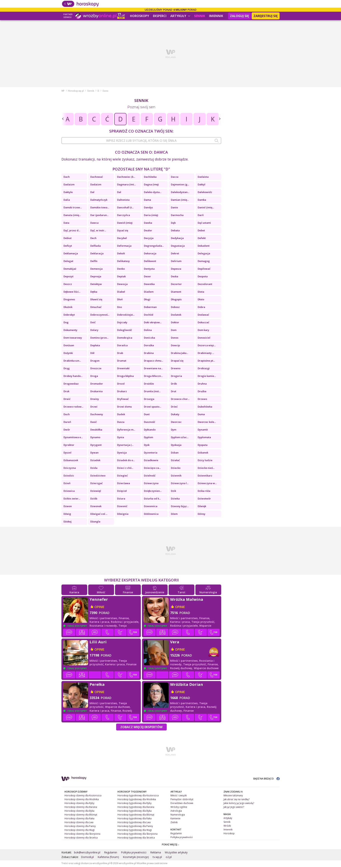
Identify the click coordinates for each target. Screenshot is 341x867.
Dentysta (149, 269)
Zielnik (174, 822)
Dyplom (148, 438)
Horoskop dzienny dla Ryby (79, 803)
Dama (147, 200)
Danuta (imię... (72, 215)
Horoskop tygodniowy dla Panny (135, 826)
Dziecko (175, 468)
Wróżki (227, 826)
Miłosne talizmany (233, 796)
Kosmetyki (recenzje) (136, 857)
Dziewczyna (151, 483)
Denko (121, 269)
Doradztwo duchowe (181, 803)
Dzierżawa (123, 483)
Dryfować (123, 399)
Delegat (68, 261)
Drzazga (149, 399)
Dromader (96, 384)
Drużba (202, 392)
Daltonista (123, 200)
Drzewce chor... (180, 399)
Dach (67, 177)
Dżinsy (201, 514)
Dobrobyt (69, 315)
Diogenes (69, 300)
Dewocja (122, 284)
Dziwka (175, 499)
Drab (120, 353)
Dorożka (149, 346)
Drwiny (94, 399)
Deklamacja (71, 254)
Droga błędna (125, 376)
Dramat (121, 361)
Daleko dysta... (152, 192)
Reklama (155, 853)
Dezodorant (205, 284)
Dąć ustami (204, 223)
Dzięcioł (122, 491)
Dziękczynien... (153, 491)
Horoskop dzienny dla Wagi (79, 830)
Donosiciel (204, 338)
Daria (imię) (151, 215)
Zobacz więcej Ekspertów (141, 727)
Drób (174, 384)
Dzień (67, 483)
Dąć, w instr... (98, 231)
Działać (175, 461)
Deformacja (124, 246)
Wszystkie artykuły (176, 853)
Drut (173, 392)
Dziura (121, 499)
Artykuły (180, 16)
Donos (174, 338)
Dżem (174, 514)
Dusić (93, 422)
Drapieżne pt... (206, 361)
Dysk (146, 445)
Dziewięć (95, 491)
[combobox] (141, 141)
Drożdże (149, 384)
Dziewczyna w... (207, 483)
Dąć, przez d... (72, 231)
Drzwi (93, 407)
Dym (173, 430)
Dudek (121, 415)
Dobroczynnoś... (99, 315)
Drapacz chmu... (153, 361)
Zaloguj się (239, 16)
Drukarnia (96, 392)
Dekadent (204, 246)
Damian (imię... (180, 200)
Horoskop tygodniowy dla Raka (134, 819)
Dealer (148, 231)
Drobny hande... (73, 376)
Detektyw (96, 284)
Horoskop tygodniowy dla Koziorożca (138, 796)
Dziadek (95, 461)
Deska (174, 277)
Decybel (122, 238)
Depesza (176, 269)
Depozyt (68, 277)
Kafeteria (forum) (108, 857)
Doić (92, 323)
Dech (93, 238)
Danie (174, 208)
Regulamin (176, 833)
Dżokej (68, 522)
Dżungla (95, 522)
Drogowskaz (71, 384)
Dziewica (69, 491)
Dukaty (175, 415)
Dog (66, 323)
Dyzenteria (150, 453)
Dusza (120, 422)
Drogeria (176, 376)
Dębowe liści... (72, 292)
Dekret (175, 254)
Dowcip (175, 346)
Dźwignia (122, 514)
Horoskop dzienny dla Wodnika (81, 800)
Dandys (148, 208)
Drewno (175, 369)
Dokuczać (203, 323)
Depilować (204, 269)
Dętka (93, 292)
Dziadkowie (151, 461)
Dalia (67, 200)
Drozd (121, 384)
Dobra (201, 307)
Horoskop (229, 833)
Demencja (96, 269)
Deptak (121, 277)
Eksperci (159, 16)
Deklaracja (97, 254)
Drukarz (122, 392)
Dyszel (67, 453)
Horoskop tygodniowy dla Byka (134, 811)
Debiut (68, 238)
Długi (147, 300)
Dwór (67, 430)
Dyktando (150, 430)
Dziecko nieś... (206, 468)
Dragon (95, 361)
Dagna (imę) (151, 185)
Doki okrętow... (153, 323)
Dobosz (175, 307)
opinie (99, 607)
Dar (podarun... (99, 215)
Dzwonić (122, 506)
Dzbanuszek (71, 461)
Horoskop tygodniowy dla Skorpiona (137, 834)
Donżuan (69, 346)
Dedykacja (177, 238)
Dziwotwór (204, 499)
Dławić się (96, 300)
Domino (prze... (99, 338)
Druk (66, 392)
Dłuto (201, 300)
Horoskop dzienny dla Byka (79, 811)
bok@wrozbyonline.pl (87, 853)
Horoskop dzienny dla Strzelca (81, 838)
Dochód (148, 315)
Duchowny (96, 415)
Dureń (67, 422)
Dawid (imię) (124, 223)
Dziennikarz (205, 476)
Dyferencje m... (126, 430)
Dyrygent (96, 445)
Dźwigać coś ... (98, 514)
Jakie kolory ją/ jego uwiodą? (239, 803)
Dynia (120, 438)
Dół (92, 353)
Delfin (93, 261)
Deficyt (68, 246)
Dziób (93, 499)
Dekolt (121, 254)
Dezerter (176, 284)
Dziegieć (122, 476)
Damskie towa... (99, 208)
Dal (92, 192)
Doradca (122, 346)
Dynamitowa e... (73, 438)
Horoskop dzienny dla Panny (80, 826)
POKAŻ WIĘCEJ (170, 845)
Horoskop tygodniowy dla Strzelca (136, 838)
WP (62, 91)
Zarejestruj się (266, 16)
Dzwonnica (150, 506)
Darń (201, 215)
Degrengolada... (154, 246)
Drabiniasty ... (206, 353)
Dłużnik (68, 307)
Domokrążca (124, 338)
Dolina (148, 330)
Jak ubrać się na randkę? (237, 800)
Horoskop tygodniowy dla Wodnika (136, 800)
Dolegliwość (124, 330)
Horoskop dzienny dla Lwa (78, 822)
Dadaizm (69, 185)
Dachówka (150, 177)
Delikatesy (123, 261)
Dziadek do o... (126, 461)
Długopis (176, 300)
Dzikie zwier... (72, 499)
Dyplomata (204, 438)
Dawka (148, 223)
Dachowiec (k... (126, 177)
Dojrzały (122, 323)
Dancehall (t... (125, 208)
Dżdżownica (151, 514)
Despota (203, 277)
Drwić (67, 399)
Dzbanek (203, 453)
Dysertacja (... (125, 445)
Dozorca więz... (207, 346)
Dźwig (67, 514)
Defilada (95, 246)
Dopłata (95, 346)
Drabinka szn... (72, 361)
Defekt (202, 238)
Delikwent (150, 261)
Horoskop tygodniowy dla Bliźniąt (135, 815)
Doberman (150, 307)
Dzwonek (95, 506)
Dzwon (68, 506)
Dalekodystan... (180, 192)
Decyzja (148, 238)
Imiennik (216, 16)
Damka (202, 200)
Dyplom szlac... (179, 438)
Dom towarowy (73, 338)
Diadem (148, 292)
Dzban (175, 453)
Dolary (94, 330)
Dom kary (203, 330)
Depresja (95, 277)
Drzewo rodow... (73, 407)
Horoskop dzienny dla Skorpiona (82, 834)
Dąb (173, 223)
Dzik (173, 491)
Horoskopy (139, 16)
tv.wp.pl (157, 857)
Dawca (94, 223)
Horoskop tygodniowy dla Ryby (134, 803)
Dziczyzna (70, 468)
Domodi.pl (87, 857)
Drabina (149, 353)
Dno (119, 307)
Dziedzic (69, 476)
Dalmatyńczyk (98, 200)
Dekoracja (150, 254)
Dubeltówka (205, 407)
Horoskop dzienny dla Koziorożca (82, 796)
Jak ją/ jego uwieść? (234, 807)
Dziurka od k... (152, 499)
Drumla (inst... (152, 392)
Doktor (175, 323)
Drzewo (202, 399)
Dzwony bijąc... (180, 506)
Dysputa (202, 445)
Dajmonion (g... (180, 185)
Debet (201, 231)
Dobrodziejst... (126, 315)
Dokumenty (70, 330)
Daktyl (201, 185)
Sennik (199, 16)
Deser (147, 277)
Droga (94, 376)
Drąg (67, 369)
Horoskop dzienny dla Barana (80, 807)
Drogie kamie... (207, 376)
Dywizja (122, 453)
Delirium (176, 261)
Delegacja (204, 254)
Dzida (93, 468)
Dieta (201, 292)
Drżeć (174, 407)
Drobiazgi (204, 369)
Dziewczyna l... (179, 483)
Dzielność (149, 476)
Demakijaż (70, 269)
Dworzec (176, 422)
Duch (67, 415)
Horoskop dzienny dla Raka (79, 819)
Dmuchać (95, 307)
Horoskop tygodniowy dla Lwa (134, 822)
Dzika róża (204, 491)
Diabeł (121, 292)
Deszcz (68, 284)
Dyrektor (69, 445)
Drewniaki (123, 369)
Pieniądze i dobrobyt (181, 800)
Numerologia (177, 815)
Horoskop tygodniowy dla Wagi (134, 830)
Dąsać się (122, 231)
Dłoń (120, 300)
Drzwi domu (124, 407)
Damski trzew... (73, 208)
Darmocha (177, 215)
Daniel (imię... (206, 208)
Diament (176, 292)
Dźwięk (202, 506)
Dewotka (149, 284)
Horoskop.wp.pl (76, 91)
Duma (201, 415)
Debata (175, 231)
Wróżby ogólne (178, 807)
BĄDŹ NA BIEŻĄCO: (266, 779)
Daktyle (68, 192)
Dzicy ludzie (205, 461)
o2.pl (169, 857)
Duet (147, 415)
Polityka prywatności (181, 837)
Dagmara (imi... (126, 185)
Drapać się (177, 361)
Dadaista (203, 177)
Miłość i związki (178, 796)
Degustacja (178, 246)
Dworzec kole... (207, 422)
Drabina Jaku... (179, 353)
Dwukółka (96, 430)
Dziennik (176, 476)
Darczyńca (123, 215)
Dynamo (95, 438)
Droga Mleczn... (153, 376)
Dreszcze (95, 369)
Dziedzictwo (97, 476)
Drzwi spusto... (152, 407)
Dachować (96, 177)
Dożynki (68, 353)
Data (66, 223)
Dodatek (176, 315)
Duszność (149, 422)
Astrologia (176, 811)
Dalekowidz (205, 192)
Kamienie (175, 819)
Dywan (94, 453)
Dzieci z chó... (125, 468)
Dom (173, 330)
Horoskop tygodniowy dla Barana (135, 807)
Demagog (204, 261)
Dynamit (203, 430)
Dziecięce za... (152, 468)
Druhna (202, 384)
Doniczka (149, 338)
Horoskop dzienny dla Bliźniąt (80, 815)
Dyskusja (176, 445)
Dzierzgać (96, 483)
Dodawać (203, 315)
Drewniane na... (153, 369)
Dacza (174, 177)
